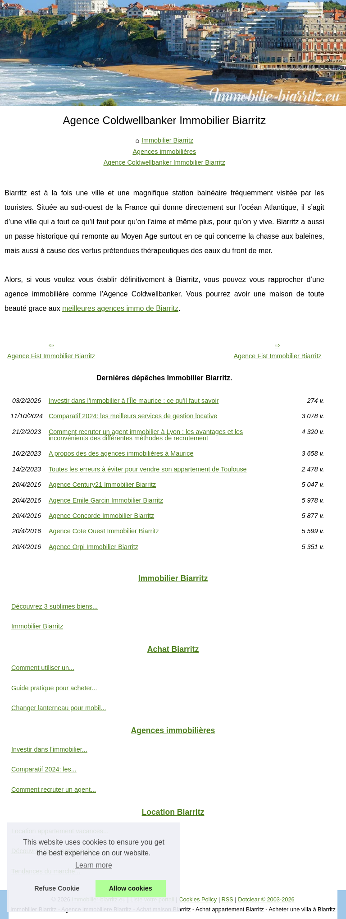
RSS (227, 899)
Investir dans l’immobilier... (49, 749)
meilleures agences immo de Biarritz (120, 308)
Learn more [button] (93, 865)
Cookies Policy (198, 899)
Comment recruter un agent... (53, 789)
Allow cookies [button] (130, 888)
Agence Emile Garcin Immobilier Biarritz (106, 500)
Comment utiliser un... (42, 667)
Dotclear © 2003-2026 (266, 899)
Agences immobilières (164, 151)
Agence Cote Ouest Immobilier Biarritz (104, 531)
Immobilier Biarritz (167, 140)
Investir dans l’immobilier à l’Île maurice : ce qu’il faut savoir (134, 400)
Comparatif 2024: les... (44, 769)
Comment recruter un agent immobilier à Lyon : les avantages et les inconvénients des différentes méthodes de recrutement (146, 435)
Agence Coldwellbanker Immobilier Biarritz (164, 162)
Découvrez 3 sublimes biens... (54, 606)
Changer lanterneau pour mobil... (58, 707)
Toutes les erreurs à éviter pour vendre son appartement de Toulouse (148, 469)
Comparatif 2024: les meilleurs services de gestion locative (133, 416)
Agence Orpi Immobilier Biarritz (93, 547)
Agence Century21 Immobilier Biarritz (102, 484)
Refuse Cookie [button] (56, 888)
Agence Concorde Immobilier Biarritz (101, 516)
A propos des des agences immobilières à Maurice (121, 453)
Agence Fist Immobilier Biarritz (51, 356)
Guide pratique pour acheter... (54, 688)
